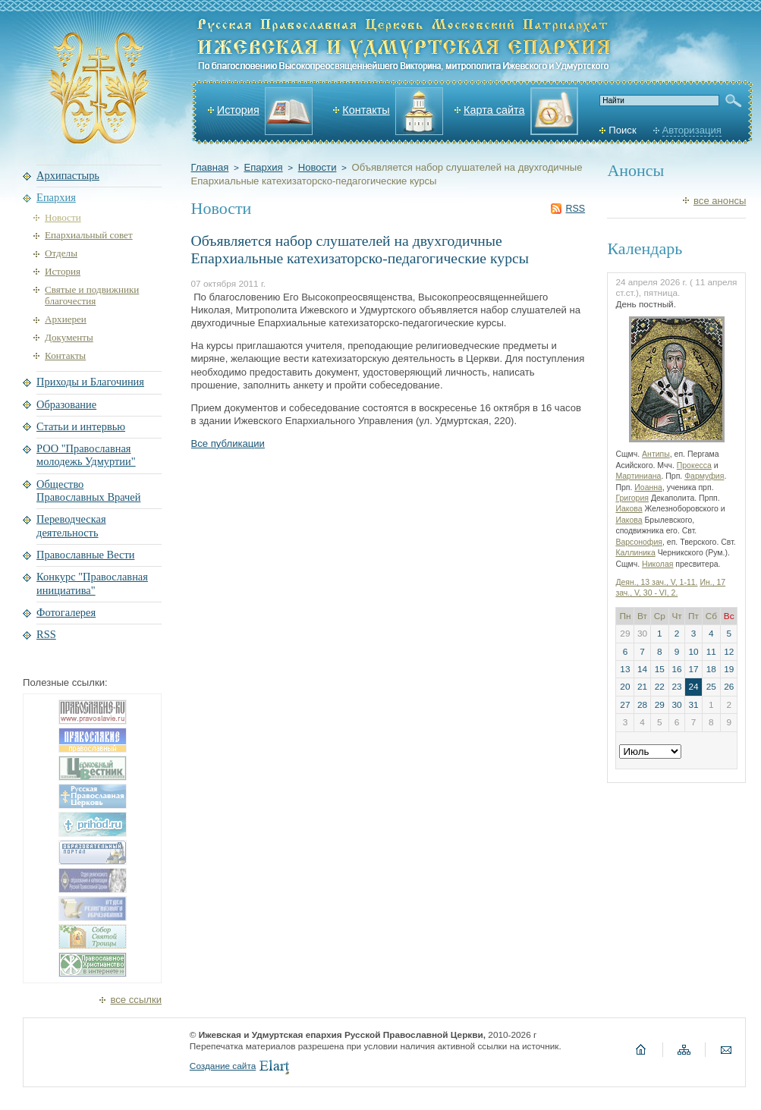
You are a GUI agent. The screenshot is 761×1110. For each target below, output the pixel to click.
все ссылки (136, 999)
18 (711, 669)
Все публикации (228, 443)
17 (693, 669)
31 (693, 705)
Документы (69, 337)
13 (625, 669)
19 (729, 669)
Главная (210, 167)
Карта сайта (494, 110)
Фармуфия (704, 476)
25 (711, 686)
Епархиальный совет (89, 235)
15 (660, 669)
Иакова (628, 509)
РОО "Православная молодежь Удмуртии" (86, 454)
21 (642, 686)
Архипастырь (67, 175)
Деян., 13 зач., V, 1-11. (656, 582)
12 (729, 651)
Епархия (263, 167)
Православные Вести (85, 555)
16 (676, 669)
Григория (632, 498)
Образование (66, 404)
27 (625, 705)
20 (625, 686)
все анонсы (719, 200)
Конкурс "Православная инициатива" (92, 583)
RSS (576, 208)
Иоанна (648, 487)
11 (711, 651)
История (238, 110)
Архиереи (65, 319)
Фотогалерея (66, 612)
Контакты (365, 110)
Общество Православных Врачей (88, 490)
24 (693, 686)
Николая (657, 564)
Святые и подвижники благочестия (92, 295)
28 (642, 705)
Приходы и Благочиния (90, 382)
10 (693, 651)
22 (660, 686)
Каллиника (635, 553)
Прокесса (694, 465)
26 (729, 686)
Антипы (656, 454)
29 (660, 705)
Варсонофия (638, 542)
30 (676, 705)
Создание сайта (223, 1066)
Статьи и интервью (80, 426)
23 (676, 686)
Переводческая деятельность (71, 525)
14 (642, 669)
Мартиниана (638, 476)
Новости (317, 167)
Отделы (61, 253)
